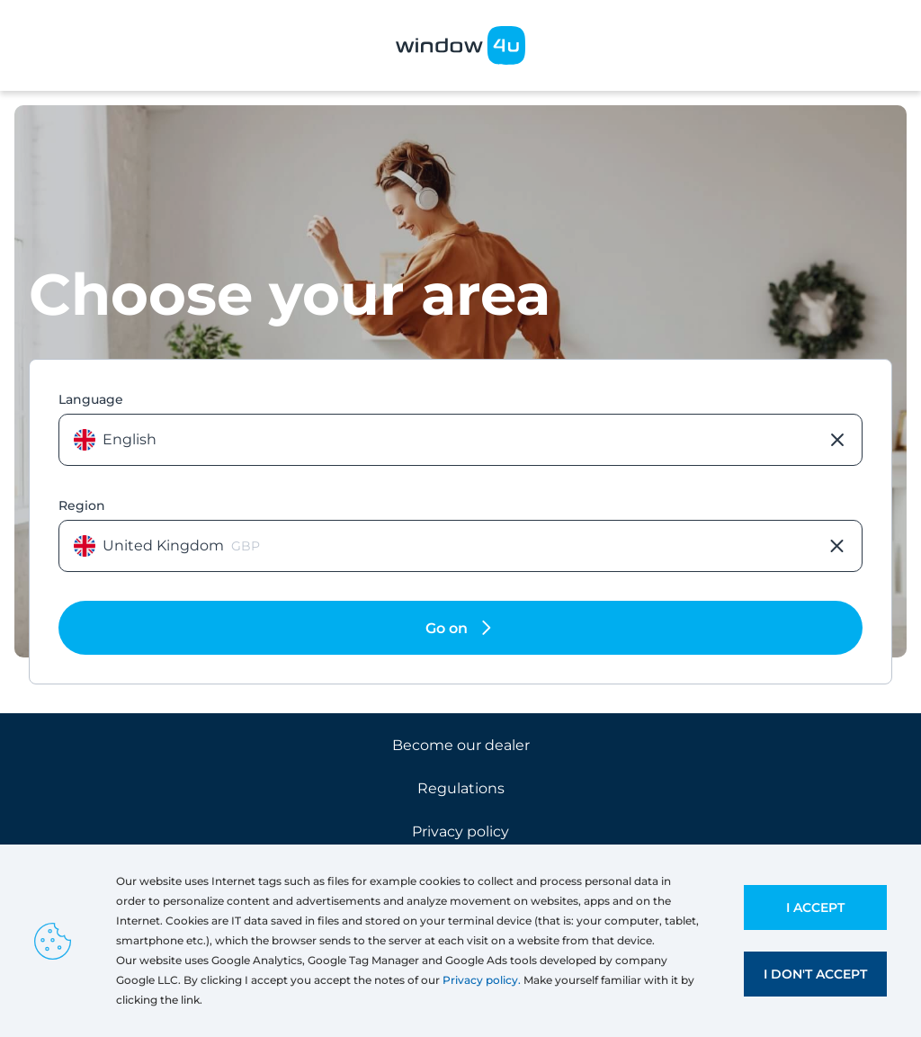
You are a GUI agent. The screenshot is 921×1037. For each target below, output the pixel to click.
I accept (815, 907)
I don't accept (815, 974)
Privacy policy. (482, 980)
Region (81, 505)
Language (90, 399)
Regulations (461, 788)
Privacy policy (460, 831)
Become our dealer (461, 745)
